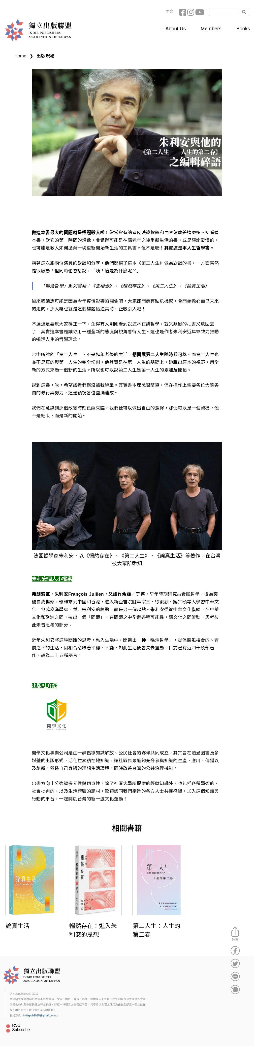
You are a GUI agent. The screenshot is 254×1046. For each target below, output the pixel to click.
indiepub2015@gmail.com (40, 1015)
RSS (16, 1025)
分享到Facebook (235, 951)
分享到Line (235, 976)
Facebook (183, 12)
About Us (175, 28)
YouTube (199, 12)
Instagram (191, 12)
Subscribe (21, 1030)
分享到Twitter (235, 963)
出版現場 (45, 55)
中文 (169, 11)
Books (243, 28)
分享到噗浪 (235, 989)
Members (211, 28)
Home (20, 55)
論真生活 (18, 925)
